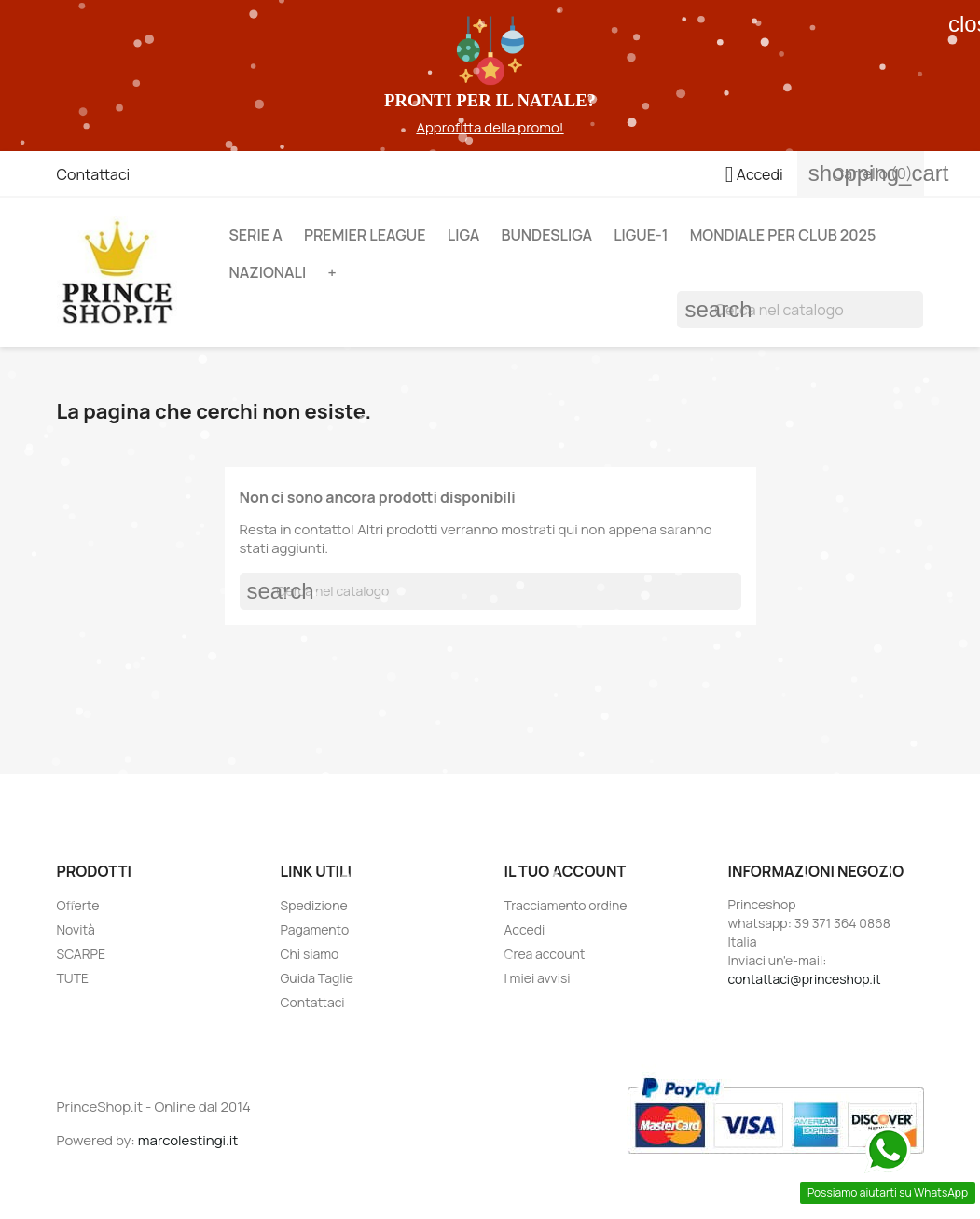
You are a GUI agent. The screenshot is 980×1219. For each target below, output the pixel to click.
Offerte (78, 905)
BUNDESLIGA (546, 235)
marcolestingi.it (188, 1140)
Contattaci (94, 174)
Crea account (545, 954)
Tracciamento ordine (566, 905)
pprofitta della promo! (494, 127)
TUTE (73, 978)
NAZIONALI (267, 272)
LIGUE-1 (641, 235)
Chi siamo (310, 954)
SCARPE (81, 954)
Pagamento (315, 929)
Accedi (524, 929)
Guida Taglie (317, 978)
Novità (76, 929)
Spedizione (314, 905)
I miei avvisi (537, 978)
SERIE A (255, 235)
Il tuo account (565, 871)
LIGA (463, 235)
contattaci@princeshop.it (804, 979)
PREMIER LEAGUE (365, 235)
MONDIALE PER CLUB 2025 (783, 235)
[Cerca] (800, 309)
